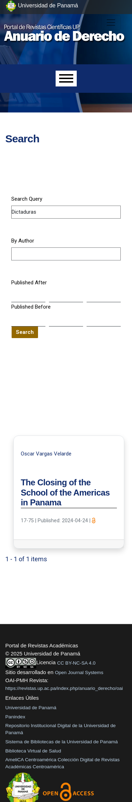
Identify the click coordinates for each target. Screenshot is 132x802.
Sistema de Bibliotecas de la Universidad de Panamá (61, 741)
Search (25, 332)
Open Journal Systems (79, 672)
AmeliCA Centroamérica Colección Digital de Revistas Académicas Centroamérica (62, 763)
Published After (29, 282)
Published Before (31, 307)
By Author (22, 241)
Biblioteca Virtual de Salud (33, 751)
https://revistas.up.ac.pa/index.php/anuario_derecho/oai (64, 688)
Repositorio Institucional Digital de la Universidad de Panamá (60, 729)
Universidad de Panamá (30, 707)
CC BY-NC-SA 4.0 (76, 663)
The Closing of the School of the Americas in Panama (65, 492)
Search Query (26, 199)
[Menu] (66, 78)
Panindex (15, 716)
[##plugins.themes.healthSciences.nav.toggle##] (111, 22)
